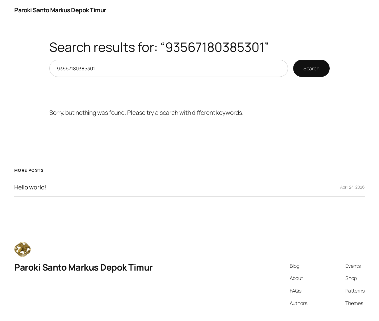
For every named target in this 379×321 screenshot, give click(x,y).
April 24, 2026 (352, 187)
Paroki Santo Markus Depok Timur (60, 10)
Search (311, 68)
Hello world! (30, 187)
